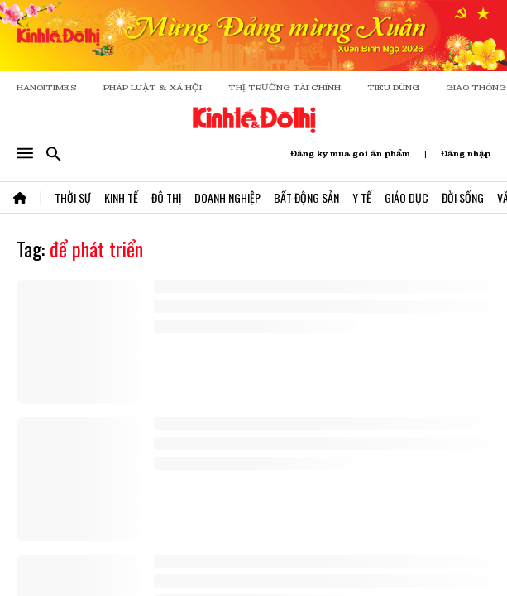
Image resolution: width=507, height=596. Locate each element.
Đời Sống (463, 197)
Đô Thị (166, 197)
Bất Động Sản (306, 197)
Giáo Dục (406, 197)
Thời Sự (73, 197)
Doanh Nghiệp (227, 197)
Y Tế (361, 197)
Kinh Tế (121, 197)
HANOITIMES (47, 87)
